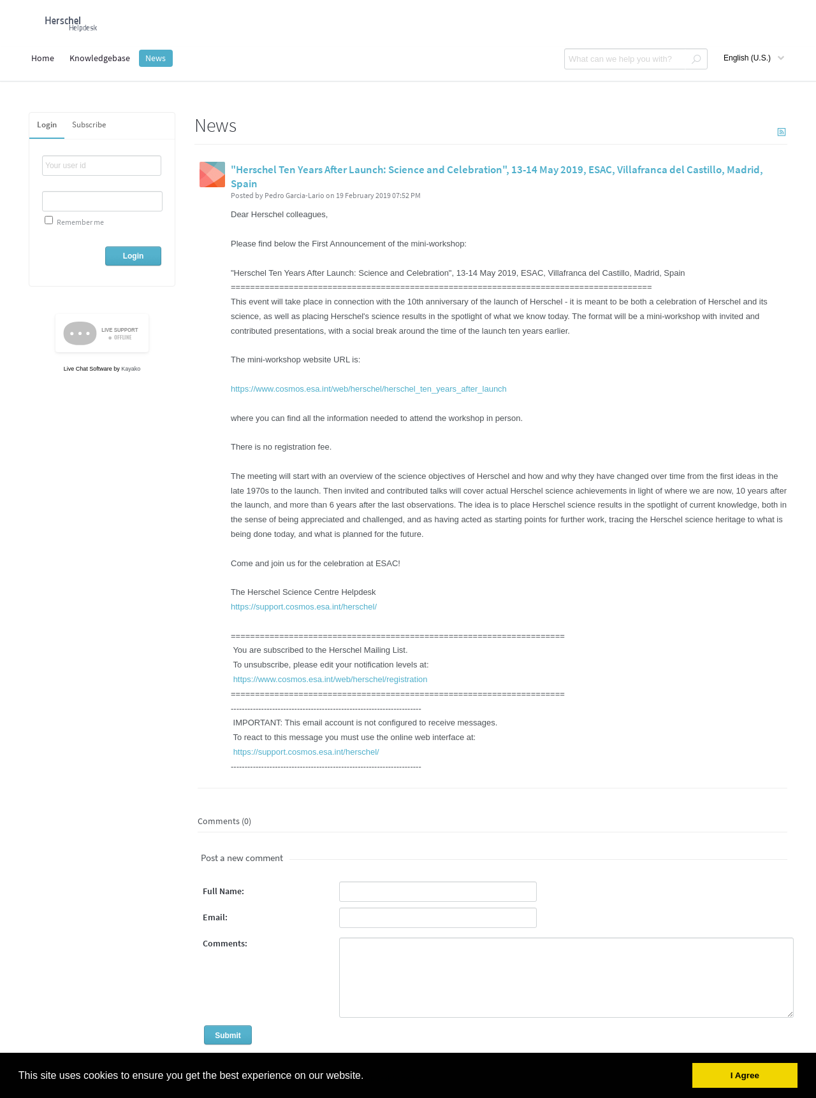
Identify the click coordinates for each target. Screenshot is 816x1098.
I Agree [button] (745, 1075)
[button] (368, 1076)
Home (42, 58)
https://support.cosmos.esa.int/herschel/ (304, 606)
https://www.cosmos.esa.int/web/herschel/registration (330, 679)
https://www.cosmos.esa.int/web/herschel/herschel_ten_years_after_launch (369, 389)
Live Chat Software (88, 369)
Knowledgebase (99, 58)
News (155, 58)
